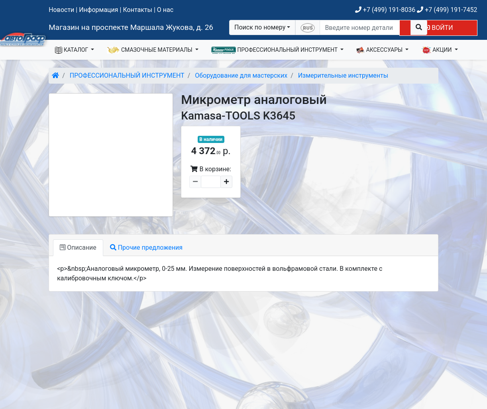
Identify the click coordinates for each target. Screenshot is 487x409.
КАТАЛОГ (72, 50)
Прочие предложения (146, 247)
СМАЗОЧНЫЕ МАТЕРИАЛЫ (150, 50)
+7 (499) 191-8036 (385, 10)
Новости (61, 10)
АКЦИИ (437, 50)
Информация (98, 10)
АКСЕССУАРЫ (380, 50)
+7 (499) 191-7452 (447, 10)
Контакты (137, 10)
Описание (78, 247)
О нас (165, 10)
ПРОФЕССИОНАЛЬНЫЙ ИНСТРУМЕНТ (275, 50)
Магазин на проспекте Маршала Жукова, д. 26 (131, 27)
